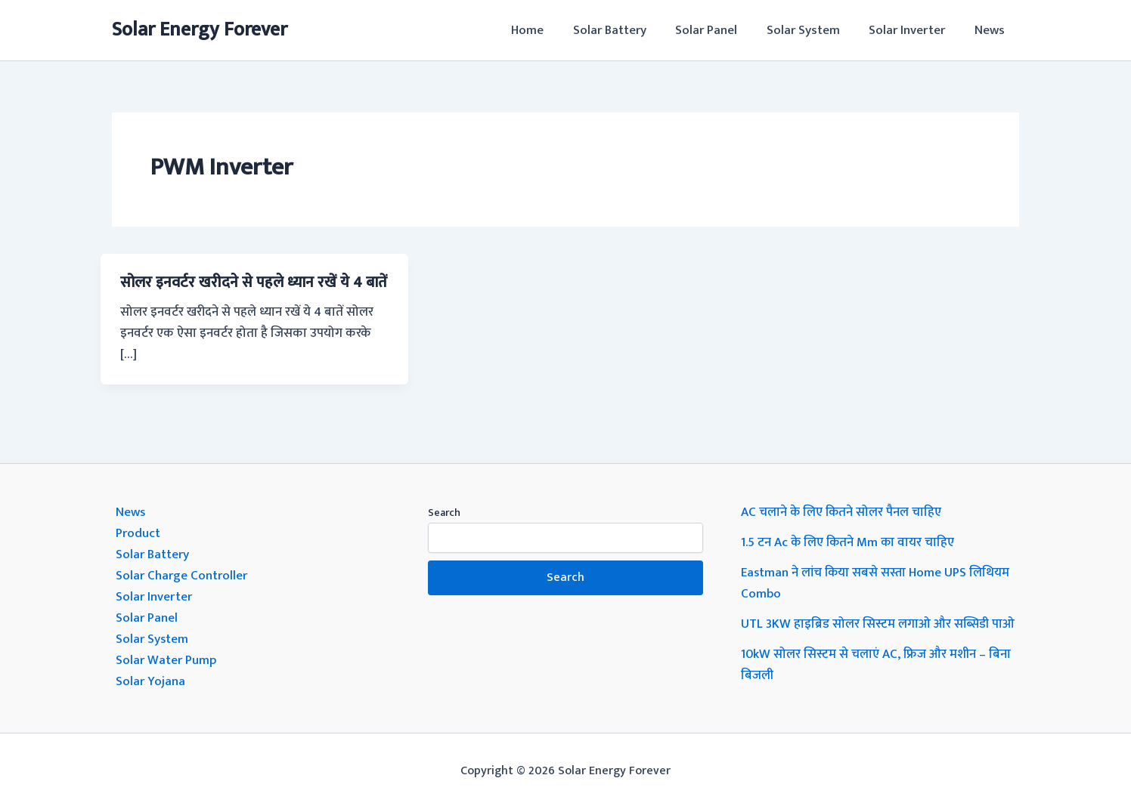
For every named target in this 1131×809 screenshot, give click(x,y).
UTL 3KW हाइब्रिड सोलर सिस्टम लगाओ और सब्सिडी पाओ (878, 624)
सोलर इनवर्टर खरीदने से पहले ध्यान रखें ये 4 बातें (253, 282)
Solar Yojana (150, 681)
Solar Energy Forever (199, 30)
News (991, 30)
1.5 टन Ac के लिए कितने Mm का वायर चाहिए (848, 542)
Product (138, 533)
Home (546, 30)
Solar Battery (625, 30)
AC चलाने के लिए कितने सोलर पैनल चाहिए (842, 512)
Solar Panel (718, 30)
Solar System (811, 30)
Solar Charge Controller (181, 575)
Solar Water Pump (166, 660)
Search (444, 512)
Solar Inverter (912, 30)
